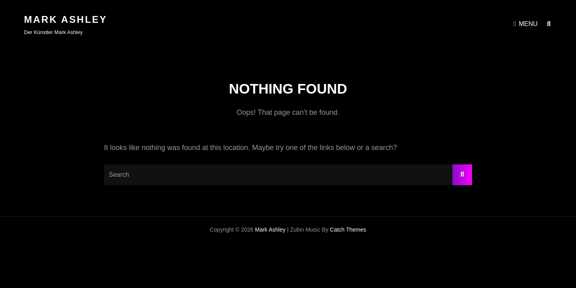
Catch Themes (348, 229)
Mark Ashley (65, 19)
